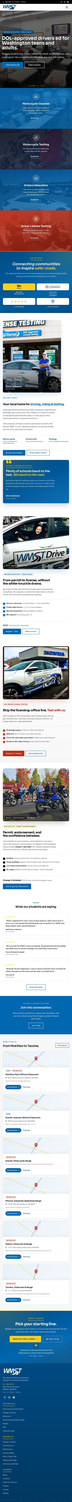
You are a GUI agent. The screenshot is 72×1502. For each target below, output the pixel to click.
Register (6, 1493)
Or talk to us (52, 1339)
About (5, 1475)
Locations (6, 1479)
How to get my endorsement (17, 888)
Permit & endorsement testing (13, 1420)
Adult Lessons (30, 633)
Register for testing (13, 755)
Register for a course (25, 1339)
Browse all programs (14, 454)
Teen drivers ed (8, 1446)
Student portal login (10, 1460)
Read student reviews (38, 454)
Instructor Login (8, 1431)
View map (26, 1088)
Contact (6, 1490)
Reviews (6, 1486)
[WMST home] (33, 7)
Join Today (36, 1027)
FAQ (4, 1427)
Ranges (5, 1424)
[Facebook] (61, 2)
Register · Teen (12, 633)
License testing (8, 1453)
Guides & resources (10, 1482)
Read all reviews (36, 989)
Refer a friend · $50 (9, 1457)
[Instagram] (64, 2)
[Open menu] (67, 7)
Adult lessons (8, 1449)
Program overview (9, 1413)
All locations (62, 1047)
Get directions (13, 1088)
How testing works (35, 755)
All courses (7, 1416)
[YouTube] (68, 2)
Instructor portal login (10, 1464)
